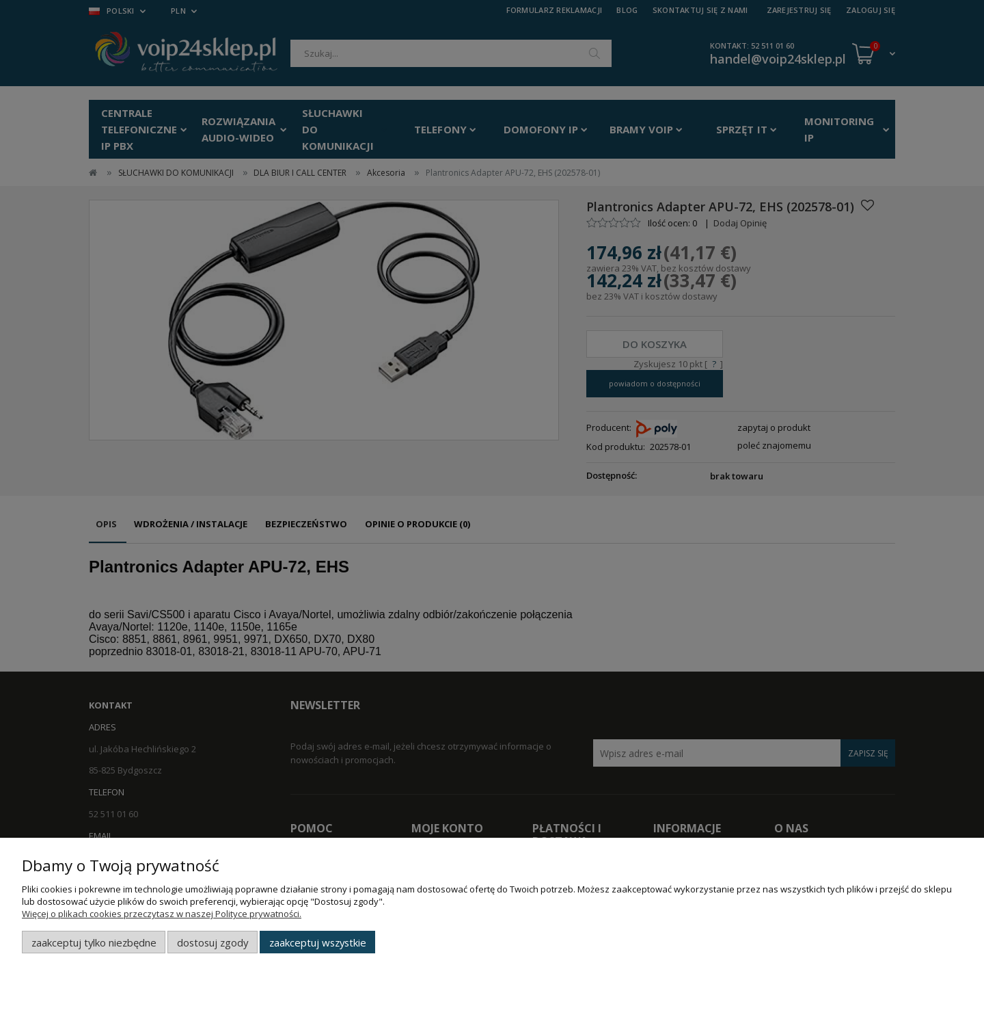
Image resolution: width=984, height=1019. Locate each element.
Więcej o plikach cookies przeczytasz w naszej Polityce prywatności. (161, 914)
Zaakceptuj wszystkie (317, 942)
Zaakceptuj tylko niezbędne (93, 942)
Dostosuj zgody (212, 942)
